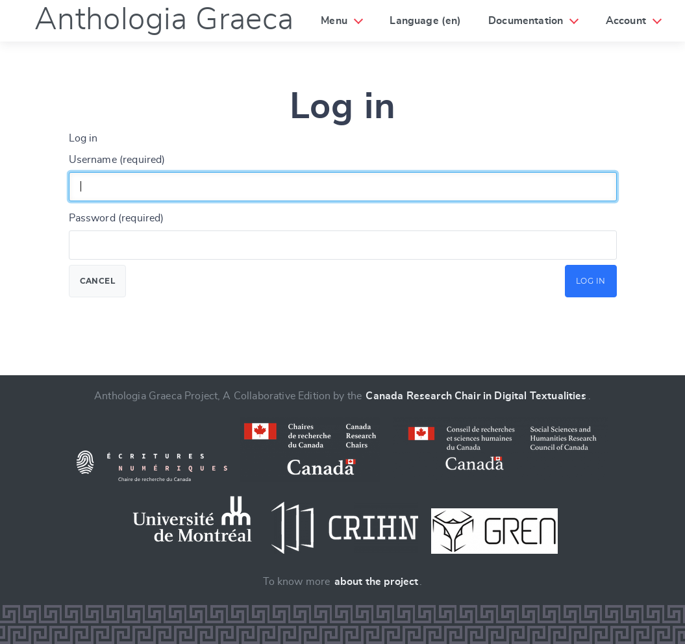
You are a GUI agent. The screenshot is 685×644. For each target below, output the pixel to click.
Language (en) (425, 21)
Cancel (98, 281)
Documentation (525, 21)
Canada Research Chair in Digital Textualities (476, 396)
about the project (376, 581)
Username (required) (117, 160)
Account (626, 21)
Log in (591, 281)
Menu (334, 21)
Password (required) (116, 218)
